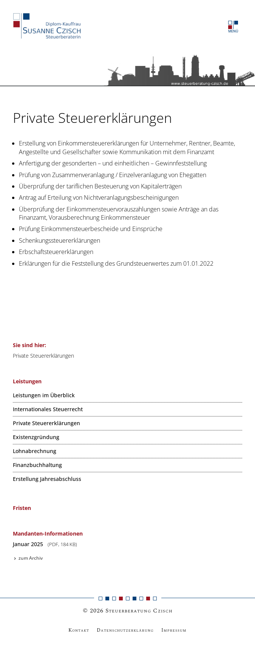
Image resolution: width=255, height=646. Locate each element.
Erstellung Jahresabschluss (47, 478)
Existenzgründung (36, 437)
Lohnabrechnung (34, 451)
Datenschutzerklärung (125, 630)
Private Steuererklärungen (46, 423)
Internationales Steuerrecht (48, 409)
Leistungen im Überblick (44, 395)
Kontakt (78, 630)
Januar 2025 (45, 544)
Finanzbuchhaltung (37, 464)
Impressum (174, 630)
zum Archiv (28, 558)
